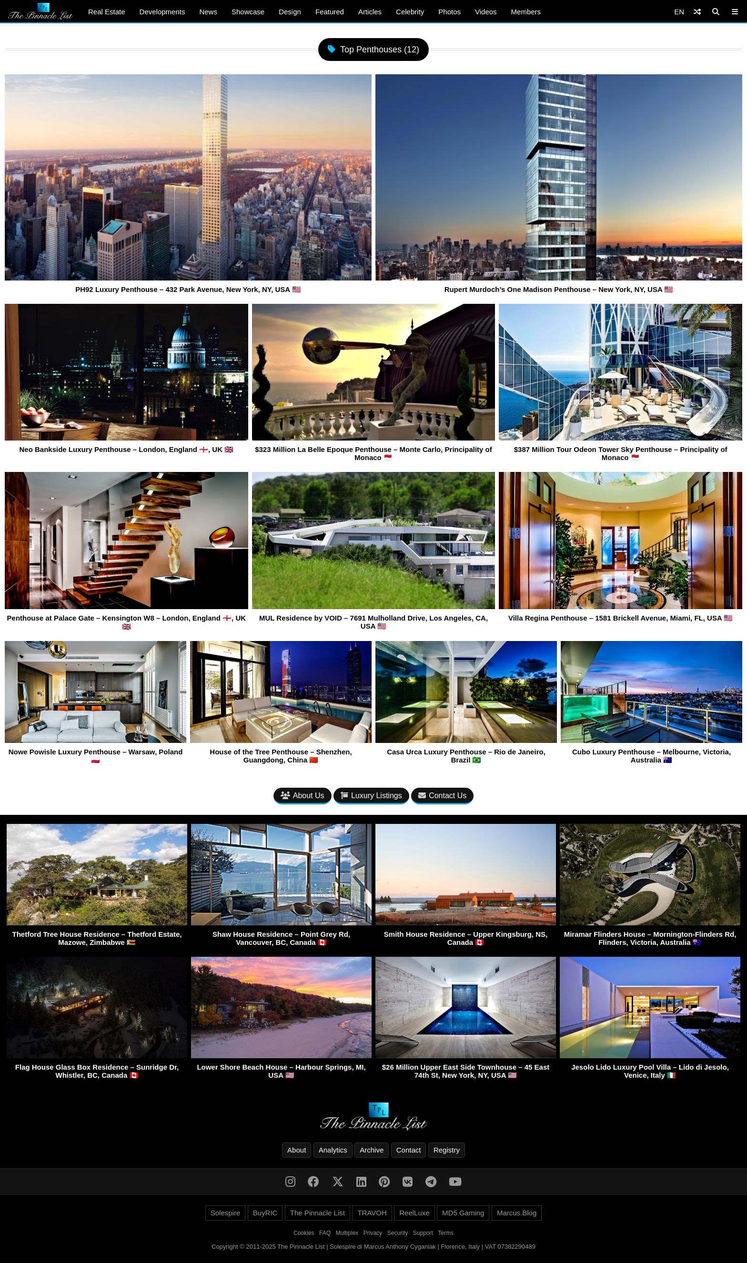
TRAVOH (371, 1213)
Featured (329, 12)
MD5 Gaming (463, 1213)
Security (397, 1233)
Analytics (333, 1150)
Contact (408, 1150)
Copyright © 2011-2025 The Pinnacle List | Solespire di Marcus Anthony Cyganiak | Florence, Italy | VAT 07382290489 (373, 1246)
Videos (486, 12)
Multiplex (347, 1233)
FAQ (325, 1233)
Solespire (226, 1213)
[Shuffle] (697, 11)
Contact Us (442, 796)
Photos (449, 12)
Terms (446, 1233)
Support (423, 1233)
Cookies (303, 1233)
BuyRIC (265, 1213)
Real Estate (106, 12)
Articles (370, 12)
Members (526, 12)
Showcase (248, 12)
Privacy (372, 1233)
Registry (447, 1150)
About (296, 1150)
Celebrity (410, 12)
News (208, 12)
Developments (162, 12)
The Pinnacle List (317, 1213)
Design (290, 12)
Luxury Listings (371, 796)
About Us (302, 796)
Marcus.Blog (516, 1213)
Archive (372, 1150)
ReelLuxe (414, 1213)
